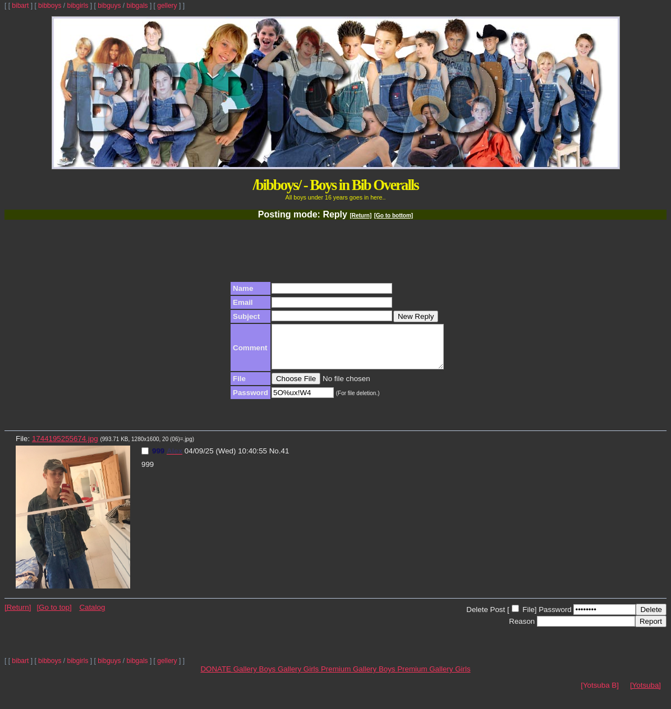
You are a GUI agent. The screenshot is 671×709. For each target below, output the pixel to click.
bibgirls (77, 6)
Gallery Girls (299, 677)
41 (285, 459)
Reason (522, 629)
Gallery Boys (255, 677)
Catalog (92, 615)
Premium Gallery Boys (359, 677)
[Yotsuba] (645, 693)
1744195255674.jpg (65, 447)
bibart (20, 6)
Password (555, 618)
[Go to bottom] (393, 215)
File (528, 618)
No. (275, 459)
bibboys (49, 6)
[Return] (360, 215)
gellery (167, 6)
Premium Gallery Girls (433, 677)
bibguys (109, 6)
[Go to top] (53, 615)
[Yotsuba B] (600, 693)
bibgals (137, 6)
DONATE (216, 677)
